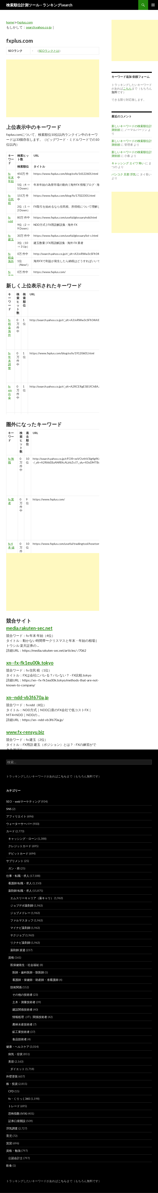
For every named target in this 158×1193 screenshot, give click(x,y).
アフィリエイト (16, 816)
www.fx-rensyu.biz (25, 732)
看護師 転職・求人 (20, 883)
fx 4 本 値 (11, 545)
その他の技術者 (22, 994)
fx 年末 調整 (9, 360)
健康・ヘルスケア (17, 1046)
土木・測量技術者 (23, 1002)
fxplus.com (25, 22)
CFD (11, 1091)
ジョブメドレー (20, 913)
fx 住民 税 (11, 199)
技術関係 (16, 987)
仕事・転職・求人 (17, 875)
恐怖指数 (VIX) (17, 1113)
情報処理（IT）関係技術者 (29, 1017)
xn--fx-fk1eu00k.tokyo (29, 663)
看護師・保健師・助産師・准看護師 (35, 979)
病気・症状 (15, 1054)
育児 (9, 1135)
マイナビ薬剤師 (20, 927)
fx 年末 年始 (11, 177)
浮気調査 (12, 1128)
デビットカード (18, 853)
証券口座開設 (17, 1121)
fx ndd (10, 219)
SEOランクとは (49, 50)
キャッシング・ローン (22, 838)
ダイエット (17, 1069)
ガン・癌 (14, 868)
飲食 (9, 1165)
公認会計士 (15, 1158)
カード (10, 831)
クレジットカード (19, 846)
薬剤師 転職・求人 (20, 890)
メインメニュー (153, 5)
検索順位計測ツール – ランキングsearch (39, 5)
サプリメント (14, 861)
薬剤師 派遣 (17, 950)
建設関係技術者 (22, 1009)
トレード (14, 1106)
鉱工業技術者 (21, 1031)
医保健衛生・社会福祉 (24, 965)
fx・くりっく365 (19, 1098)
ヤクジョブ (17, 935)
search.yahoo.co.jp (39, 27)
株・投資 (12, 1083)
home (10, 22)
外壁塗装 (12, 1076)
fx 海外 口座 (11, 275)
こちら (62, 776)
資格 (11, 957)
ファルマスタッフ (21, 920)
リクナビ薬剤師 (20, 942)
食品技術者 (19, 1039)
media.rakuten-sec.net (29, 628)
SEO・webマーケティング (23, 801)
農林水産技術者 (22, 1024)
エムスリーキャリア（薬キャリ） (31, 898)
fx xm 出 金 (10, 392)
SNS (9, 809)
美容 (11, 1061)
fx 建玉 (11, 237)
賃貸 (9, 1143)
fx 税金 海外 (11, 257)
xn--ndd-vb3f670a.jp (27, 697)
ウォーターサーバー (19, 823)
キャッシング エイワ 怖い (128, 163)
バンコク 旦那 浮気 (124, 174)
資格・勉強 (13, 1150)
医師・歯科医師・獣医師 (28, 972)
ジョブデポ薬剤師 (21, 905)
